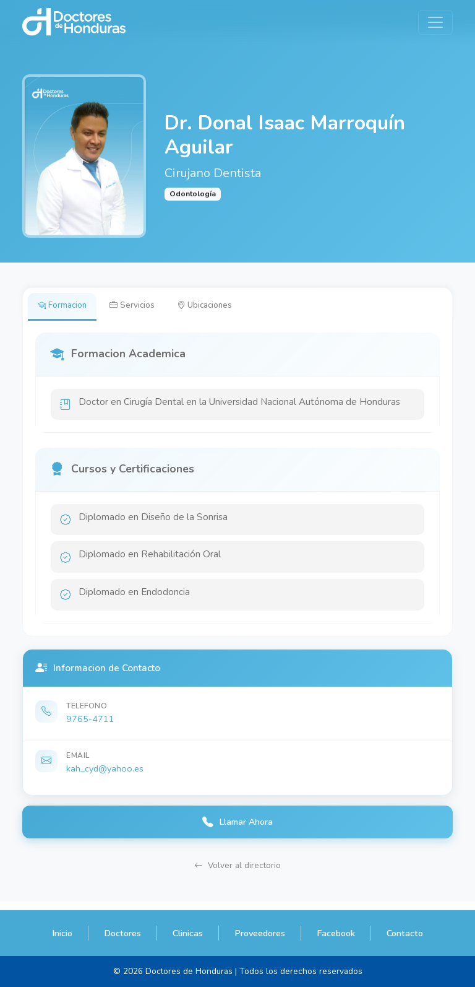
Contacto (405, 933)
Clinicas (188, 933)
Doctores (122, 933)
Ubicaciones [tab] (215, 306)
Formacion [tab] (64, 306)
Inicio (62, 933)
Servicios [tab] (138, 306)
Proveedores (259, 933)
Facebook (336, 933)
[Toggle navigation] (435, 22)
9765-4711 (90, 726)
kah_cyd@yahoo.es (104, 775)
